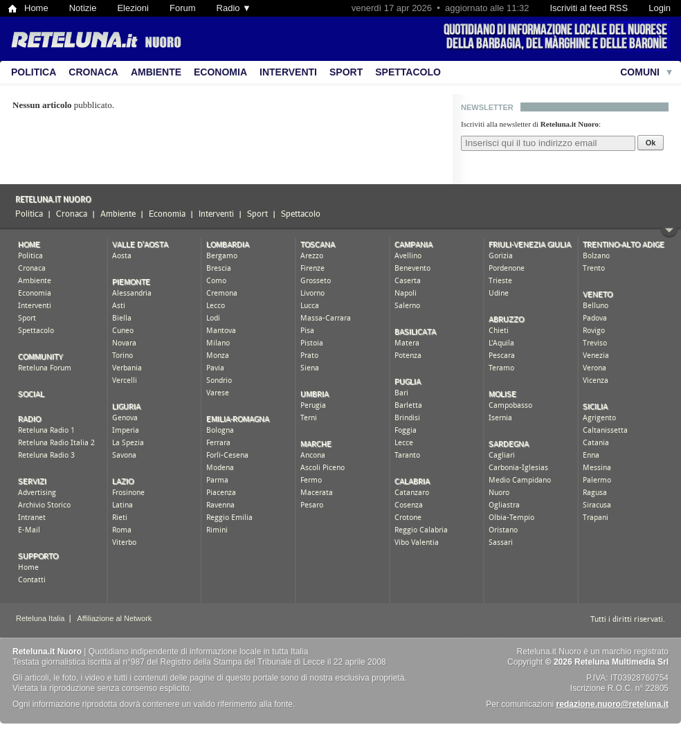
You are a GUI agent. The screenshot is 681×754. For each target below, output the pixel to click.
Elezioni (133, 8)
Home (36, 8)
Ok (651, 142)
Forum (183, 8)
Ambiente (156, 72)
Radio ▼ (234, 8)
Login (659, 8)
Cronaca (93, 72)
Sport (346, 72)
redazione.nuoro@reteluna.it (612, 704)
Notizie (83, 8)
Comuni (640, 72)
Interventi (288, 72)
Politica (33, 72)
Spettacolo (408, 72)
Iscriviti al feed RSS (589, 8)
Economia (220, 72)
